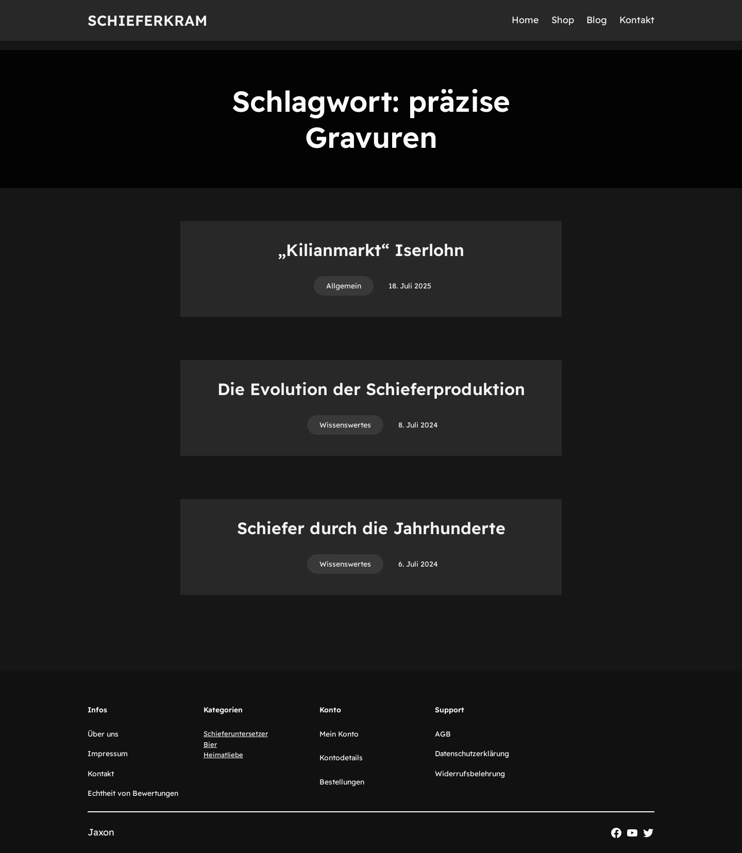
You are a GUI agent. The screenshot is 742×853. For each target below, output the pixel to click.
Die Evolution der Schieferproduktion (371, 389)
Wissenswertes (345, 425)
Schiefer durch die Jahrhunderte (371, 528)
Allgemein (343, 286)
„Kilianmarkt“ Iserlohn (371, 250)
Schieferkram (147, 20)
